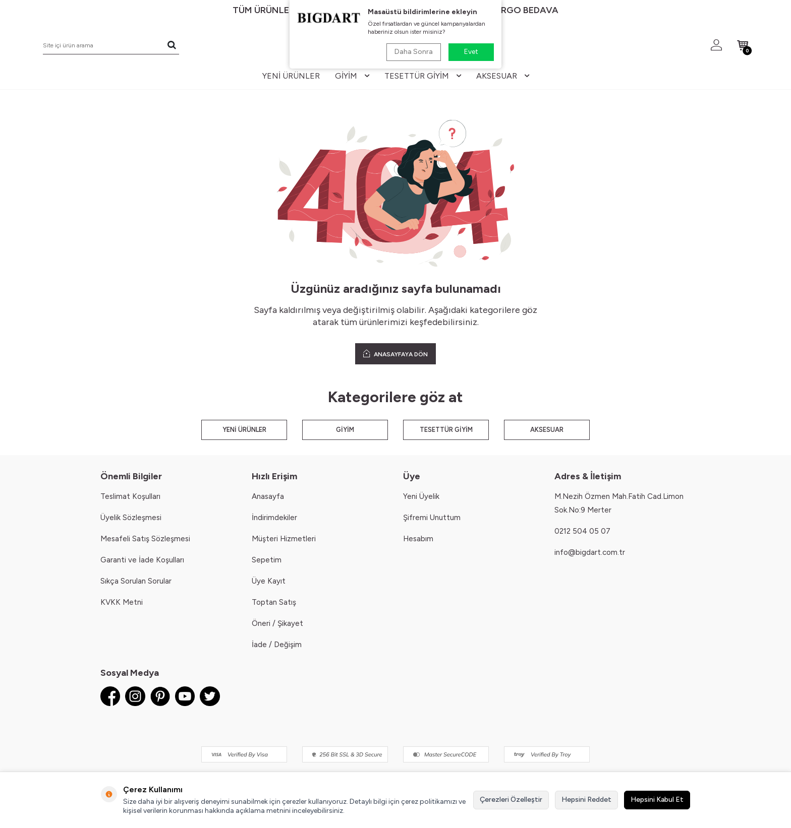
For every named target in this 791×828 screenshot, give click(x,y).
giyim (352, 76)
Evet (471, 51)
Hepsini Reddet (586, 799)
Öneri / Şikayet (277, 623)
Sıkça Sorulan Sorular (136, 581)
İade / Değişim (277, 644)
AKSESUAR (546, 429)
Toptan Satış (274, 602)
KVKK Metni (121, 602)
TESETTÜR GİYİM (446, 429)
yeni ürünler (291, 76)
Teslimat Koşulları (130, 496)
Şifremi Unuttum (432, 517)
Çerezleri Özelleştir (511, 799)
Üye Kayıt (269, 581)
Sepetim (266, 559)
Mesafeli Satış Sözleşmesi (145, 538)
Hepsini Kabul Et (657, 799)
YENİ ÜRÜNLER (244, 429)
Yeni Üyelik (421, 496)
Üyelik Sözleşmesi (130, 517)
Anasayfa (268, 496)
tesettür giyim (422, 76)
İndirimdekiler (274, 517)
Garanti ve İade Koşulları (142, 559)
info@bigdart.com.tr (589, 552)
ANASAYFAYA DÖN (395, 353)
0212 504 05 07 (582, 531)
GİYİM (345, 429)
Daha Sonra (413, 51)
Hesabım (418, 538)
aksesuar (502, 76)
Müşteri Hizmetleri (284, 538)
